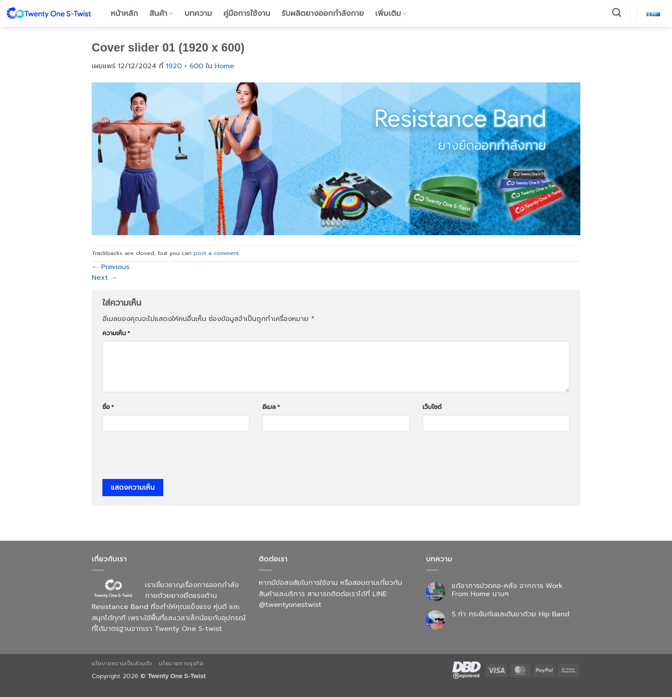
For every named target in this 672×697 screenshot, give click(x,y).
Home (224, 66)
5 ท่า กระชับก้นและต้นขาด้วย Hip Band (511, 614)
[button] (653, 13)
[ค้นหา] (616, 12)
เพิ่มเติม (391, 13)
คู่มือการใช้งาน (246, 13)
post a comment (216, 253)
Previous (110, 267)
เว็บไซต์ (432, 406)
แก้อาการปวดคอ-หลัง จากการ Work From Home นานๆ (507, 590)
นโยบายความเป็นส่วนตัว (122, 663)
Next (104, 278)
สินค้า (162, 13)
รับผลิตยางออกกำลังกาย (323, 13)
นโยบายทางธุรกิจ (181, 663)
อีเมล (270, 406)
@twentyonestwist (290, 605)
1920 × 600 (184, 66)
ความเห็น (116, 333)
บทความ (198, 13)
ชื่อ (108, 406)
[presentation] (167, 458)
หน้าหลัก (124, 13)
